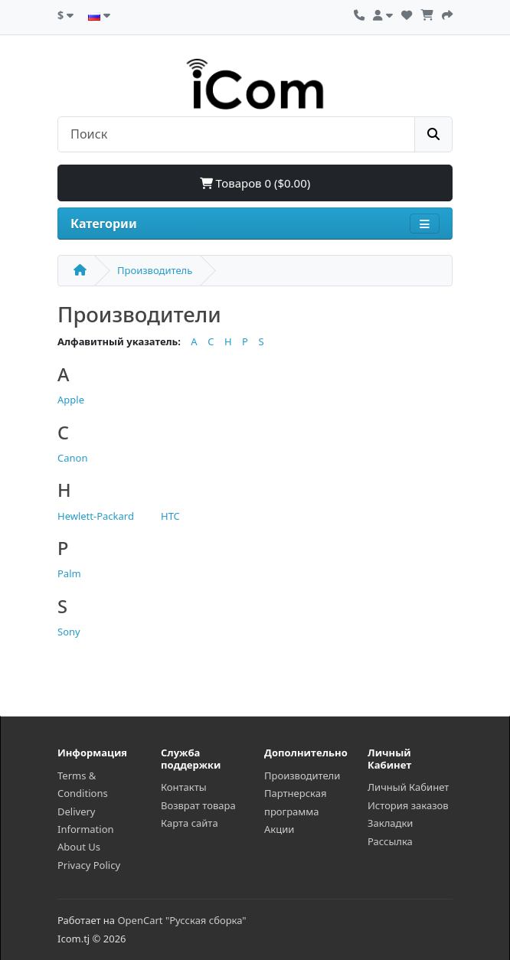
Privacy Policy (88, 865)
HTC (170, 516)
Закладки (390, 823)
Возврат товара (198, 805)
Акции (279, 829)
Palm (69, 573)
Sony (68, 631)
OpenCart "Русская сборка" (181, 920)
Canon (72, 458)
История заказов (408, 805)
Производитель (154, 270)
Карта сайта (189, 823)
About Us (78, 847)
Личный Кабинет (408, 787)
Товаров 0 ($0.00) (255, 183)
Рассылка (390, 841)
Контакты (184, 787)
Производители (302, 775)
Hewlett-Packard (95, 516)
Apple (70, 400)
